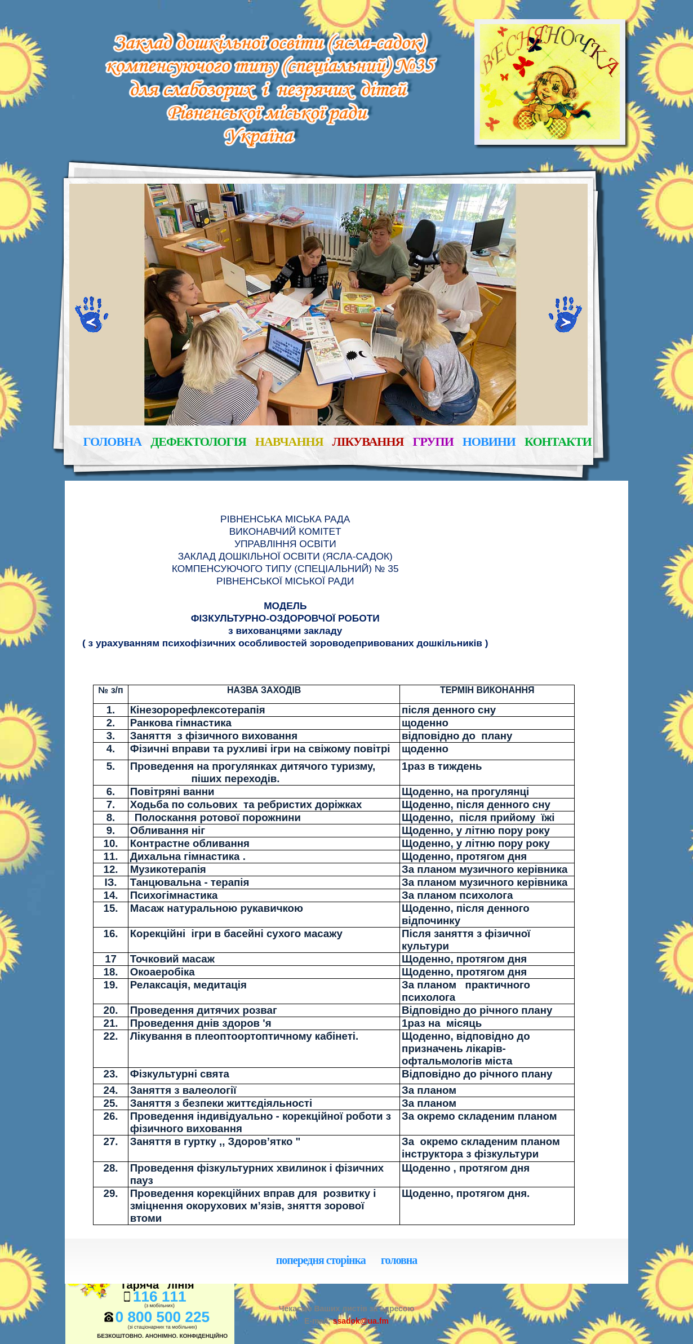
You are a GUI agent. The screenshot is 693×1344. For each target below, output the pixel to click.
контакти (558, 442)
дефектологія (198, 442)
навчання (289, 442)
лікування (368, 442)
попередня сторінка (321, 1260)
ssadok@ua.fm (360, 1320)
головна (112, 442)
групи (432, 442)
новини (489, 442)
